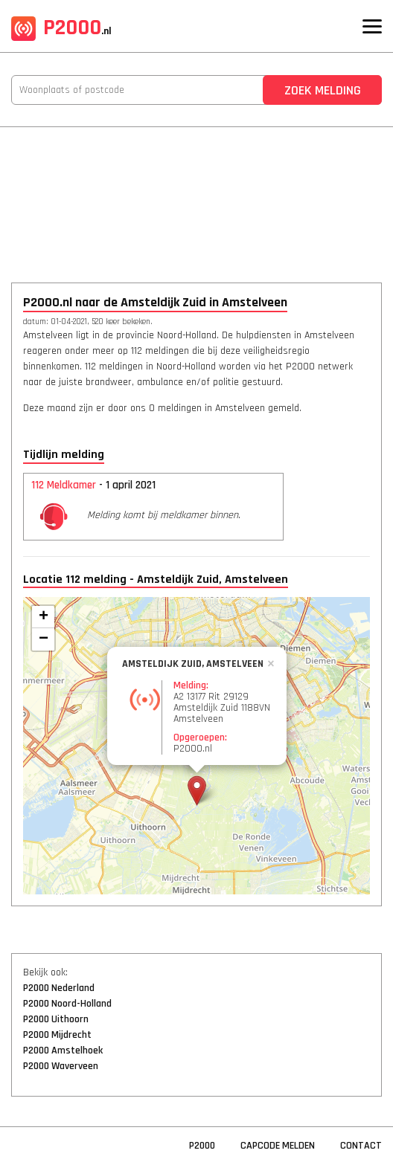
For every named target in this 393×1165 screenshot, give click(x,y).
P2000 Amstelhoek (63, 1050)
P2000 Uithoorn (56, 1019)
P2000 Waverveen (60, 1066)
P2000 (61, 27)
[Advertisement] (196, 195)
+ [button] (43, 617)
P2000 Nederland (59, 988)
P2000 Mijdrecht (57, 1035)
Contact (361, 1145)
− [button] (43, 639)
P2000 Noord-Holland (67, 1003)
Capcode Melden (277, 1145)
